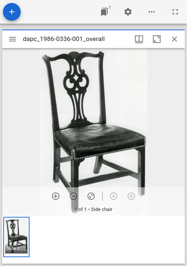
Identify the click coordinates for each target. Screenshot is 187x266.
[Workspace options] (151, 12)
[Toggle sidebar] (12, 39)
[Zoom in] (56, 196)
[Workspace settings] (128, 12)
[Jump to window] (104, 12)
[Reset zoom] (91, 196)
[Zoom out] (73, 196)
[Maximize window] (157, 39)
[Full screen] (175, 12)
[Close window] (174, 39)
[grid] (93, 240)
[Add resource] (12, 12)
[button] (16, 237)
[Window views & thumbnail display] (139, 39)
